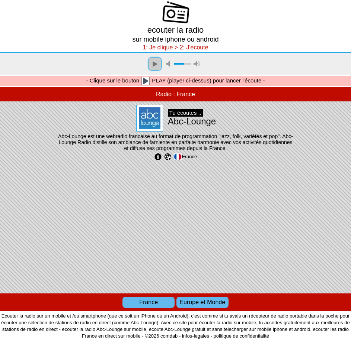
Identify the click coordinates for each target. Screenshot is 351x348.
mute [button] (169, 63)
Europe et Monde (202, 302)
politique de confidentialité (241, 336)
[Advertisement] (175, 226)
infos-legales (195, 336)
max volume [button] (197, 63)
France (148, 302)
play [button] (154, 63)
